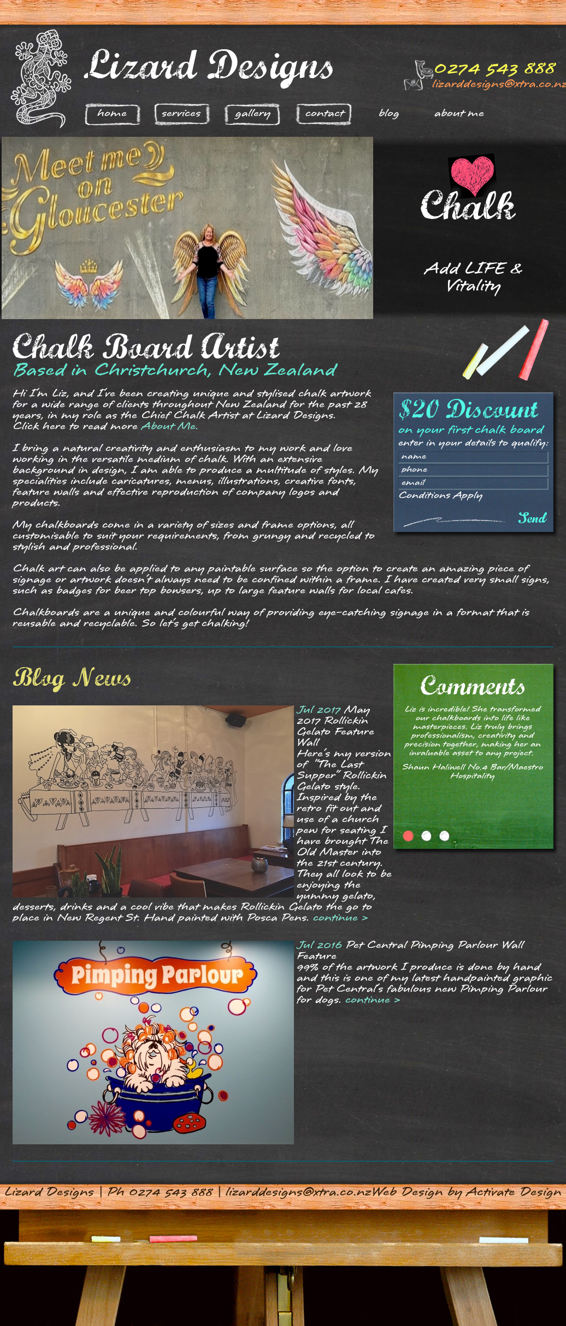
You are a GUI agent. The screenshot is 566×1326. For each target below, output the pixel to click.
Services (181, 114)
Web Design (407, 1193)
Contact (324, 114)
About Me (459, 114)
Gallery (252, 114)
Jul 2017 (318, 710)
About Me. (170, 427)
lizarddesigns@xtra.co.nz (298, 1193)
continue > (340, 918)
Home (112, 114)
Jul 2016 (319, 946)
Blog (389, 114)
